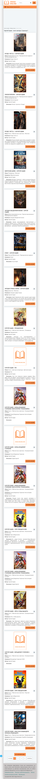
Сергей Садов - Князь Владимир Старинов (15, 447)
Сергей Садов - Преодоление (14, 328)
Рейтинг (33, 772)
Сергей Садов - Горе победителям (16, 529)
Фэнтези (27, 133)
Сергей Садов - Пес (11, 367)
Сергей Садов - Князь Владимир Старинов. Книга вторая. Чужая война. (17, 408)
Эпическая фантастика (11, 57)
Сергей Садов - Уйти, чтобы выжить (16, 611)
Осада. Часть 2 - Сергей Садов (14, 131)
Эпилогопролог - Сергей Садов (15, 94)
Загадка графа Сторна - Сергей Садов (17, 288)
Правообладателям (9, 772)
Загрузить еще (20, 754)
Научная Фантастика (13, 255)
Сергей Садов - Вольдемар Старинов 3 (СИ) (17, 652)
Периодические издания (25, 55)
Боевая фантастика (13, 55)
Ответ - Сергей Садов (11, 253)
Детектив (10, 290)
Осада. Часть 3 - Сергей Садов (14, 53)
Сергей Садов (11, 61)
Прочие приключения (27, 214)
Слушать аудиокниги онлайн (11, 774)
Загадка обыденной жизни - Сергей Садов (16, 211)
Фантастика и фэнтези (18, 133)
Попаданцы (11, 173)
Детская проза (27, 369)
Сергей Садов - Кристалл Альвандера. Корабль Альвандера (17, 732)
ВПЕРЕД (29, 758)
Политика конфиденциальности (22, 772)
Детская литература (17, 369)
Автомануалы (22, 774)
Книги (9, 133)
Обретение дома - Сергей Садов (15, 171)
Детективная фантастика (14, 214)
